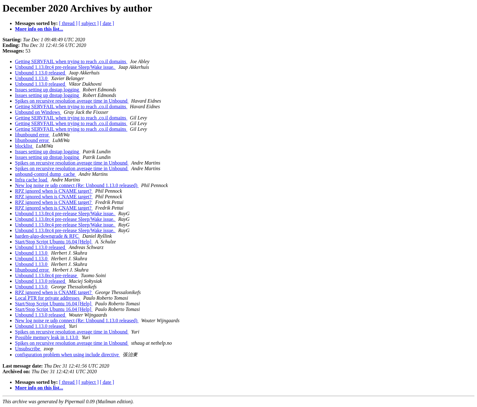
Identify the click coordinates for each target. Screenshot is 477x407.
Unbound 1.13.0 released (40, 72)
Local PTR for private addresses (48, 298)
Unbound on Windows (38, 112)
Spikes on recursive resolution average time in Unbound (71, 101)
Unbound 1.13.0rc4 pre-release (46, 275)
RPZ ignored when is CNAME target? (54, 191)
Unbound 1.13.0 (32, 78)
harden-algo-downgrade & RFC (47, 236)
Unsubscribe (28, 348)
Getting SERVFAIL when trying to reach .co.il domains (71, 61)
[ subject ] (89, 23)
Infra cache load (31, 179)
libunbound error (32, 134)
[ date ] (107, 23)
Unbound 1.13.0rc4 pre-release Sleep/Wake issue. (65, 67)
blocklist (24, 146)
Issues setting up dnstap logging (47, 89)
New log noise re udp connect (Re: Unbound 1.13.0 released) (76, 185)
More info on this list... (39, 29)
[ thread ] (68, 23)
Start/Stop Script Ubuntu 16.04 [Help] (54, 241)
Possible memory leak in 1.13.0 (47, 337)
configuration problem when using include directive (67, 354)
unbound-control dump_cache (45, 174)
